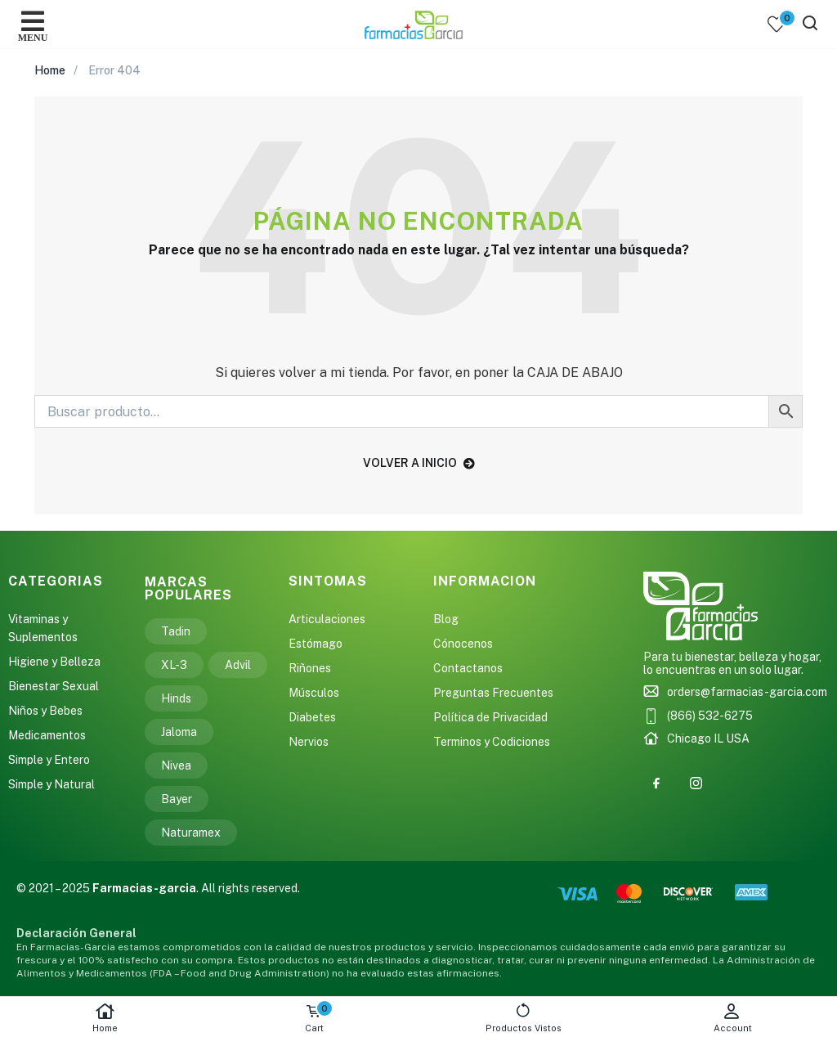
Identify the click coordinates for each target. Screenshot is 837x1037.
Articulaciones (327, 619)
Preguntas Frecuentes (493, 692)
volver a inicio (419, 462)
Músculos (314, 692)
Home (104, 1018)
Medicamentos (47, 735)
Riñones (310, 668)
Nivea (176, 765)
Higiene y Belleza (54, 661)
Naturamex (191, 832)
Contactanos (468, 668)
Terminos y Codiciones (491, 741)
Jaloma (179, 731)
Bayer (176, 799)
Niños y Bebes (45, 710)
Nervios (309, 741)
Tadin (175, 631)
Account (732, 1018)
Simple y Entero (49, 759)
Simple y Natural (51, 784)
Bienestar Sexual (53, 686)
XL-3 (174, 664)
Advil (238, 664)
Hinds (176, 698)
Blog (446, 619)
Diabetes (312, 717)
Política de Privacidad (490, 717)
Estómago (315, 643)
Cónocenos (463, 643)
